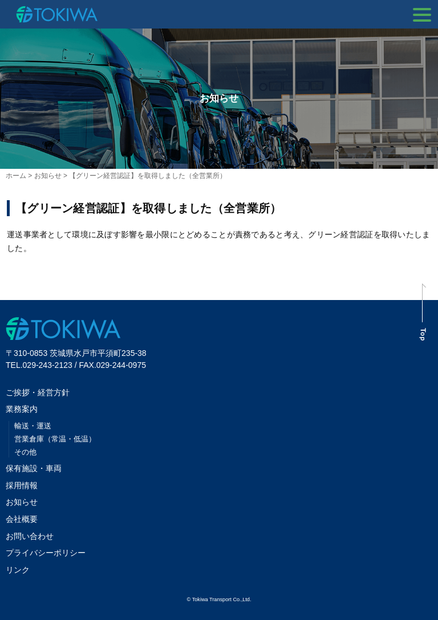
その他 (25, 452)
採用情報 (22, 485)
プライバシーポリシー (46, 552)
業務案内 (22, 409)
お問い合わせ (30, 536)
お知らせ (22, 501)
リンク (18, 569)
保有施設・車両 (38, 468)
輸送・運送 (32, 426)
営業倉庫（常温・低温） (55, 439)
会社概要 (22, 519)
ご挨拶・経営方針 (38, 392)
